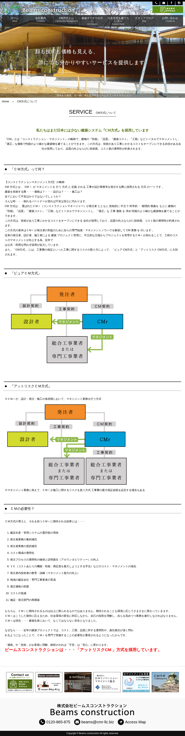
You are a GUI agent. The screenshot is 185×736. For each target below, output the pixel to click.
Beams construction (89, 733)
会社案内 (40, 19)
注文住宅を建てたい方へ (118, 21)
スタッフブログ (144, 19)
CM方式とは (66, 19)
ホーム (15, 19)
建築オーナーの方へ (92, 21)
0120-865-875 (54, 722)
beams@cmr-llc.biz (94, 722)
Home (5, 101)
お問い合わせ (170, 19)
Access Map (132, 722)
